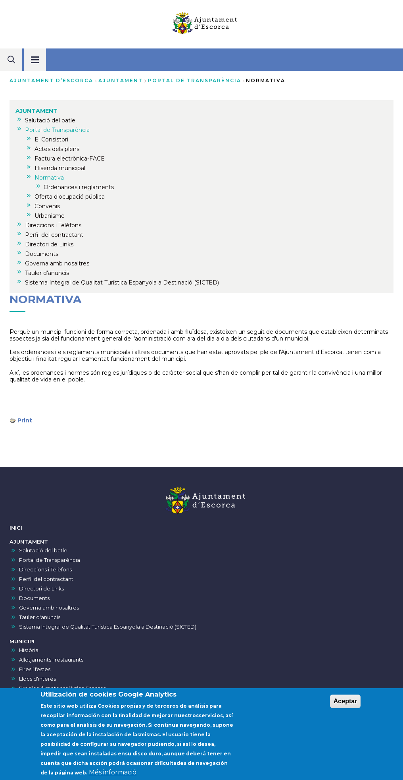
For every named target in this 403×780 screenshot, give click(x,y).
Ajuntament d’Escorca (51, 80)
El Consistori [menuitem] (51, 139)
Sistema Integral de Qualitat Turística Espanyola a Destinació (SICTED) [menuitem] (122, 282)
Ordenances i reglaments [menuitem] (79, 187)
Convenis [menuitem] (47, 206)
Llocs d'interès (37, 679)
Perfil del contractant (46, 579)
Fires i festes (34, 669)
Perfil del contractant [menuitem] (54, 234)
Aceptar (345, 704)
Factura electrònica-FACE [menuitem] (70, 158)
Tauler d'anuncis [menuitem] (47, 273)
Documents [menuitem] (41, 253)
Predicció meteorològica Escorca (62, 688)
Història (28, 650)
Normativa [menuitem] (49, 177)
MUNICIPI (22, 642)
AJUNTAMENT (120, 80)
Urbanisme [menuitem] (50, 215)
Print (24, 420)
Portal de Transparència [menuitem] (57, 130)
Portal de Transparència (194, 80)
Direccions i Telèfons (45, 570)
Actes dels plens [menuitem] (57, 149)
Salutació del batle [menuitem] (50, 120)
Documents (34, 598)
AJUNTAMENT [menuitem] (36, 110)
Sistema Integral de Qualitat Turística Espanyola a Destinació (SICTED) (107, 627)
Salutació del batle (43, 551)
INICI (16, 528)
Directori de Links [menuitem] (49, 244)
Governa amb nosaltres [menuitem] (57, 263)
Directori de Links (41, 589)
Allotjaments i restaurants (51, 660)
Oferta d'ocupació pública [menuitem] (70, 196)
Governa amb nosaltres (49, 608)
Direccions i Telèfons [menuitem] (53, 225)
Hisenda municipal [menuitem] (60, 168)
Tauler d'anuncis (39, 617)
